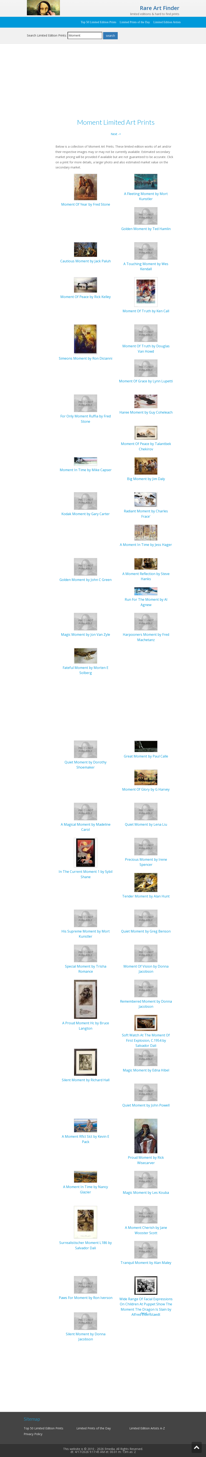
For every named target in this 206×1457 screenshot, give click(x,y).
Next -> (116, 134)
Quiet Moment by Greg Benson (146, 931)
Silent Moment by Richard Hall (85, 1080)
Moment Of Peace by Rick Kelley (85, 296)
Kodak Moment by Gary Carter (85, 514)
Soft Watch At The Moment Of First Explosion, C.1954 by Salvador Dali (146, 1040)
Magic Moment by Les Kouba (146, 1192)
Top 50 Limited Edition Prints (98, 22)
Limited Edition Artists (167, 22)
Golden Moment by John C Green (85, 579)
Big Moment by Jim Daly (146, 478)
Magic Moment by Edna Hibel (146, 1070)
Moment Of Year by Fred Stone (85, 204)
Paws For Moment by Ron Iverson (85, 1297)
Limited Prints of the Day (135, 22)
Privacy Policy (33, 1434)
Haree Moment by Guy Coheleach (146, 412)
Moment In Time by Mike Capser (86, 470)
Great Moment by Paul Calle (146, 756)
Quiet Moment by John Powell (146, 1105)
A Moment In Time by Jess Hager (146, 544)
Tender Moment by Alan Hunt (146, 896)
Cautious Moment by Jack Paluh (85, 261)
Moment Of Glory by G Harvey (146, 789)
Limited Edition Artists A (145, 1428)
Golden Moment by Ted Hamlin (146, 228)
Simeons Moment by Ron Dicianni (85, 358)
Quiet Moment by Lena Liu (146, 824)
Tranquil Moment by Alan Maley (145, 1262)
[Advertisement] (103, 82)
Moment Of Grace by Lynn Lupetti (146, 381)
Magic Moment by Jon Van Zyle (85, 634)
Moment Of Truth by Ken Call (146, 311)
